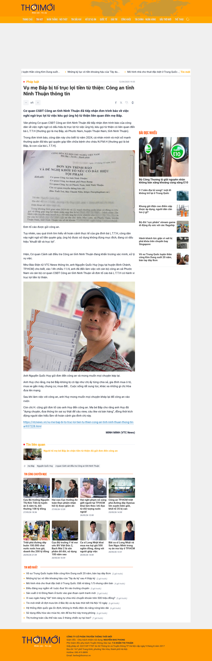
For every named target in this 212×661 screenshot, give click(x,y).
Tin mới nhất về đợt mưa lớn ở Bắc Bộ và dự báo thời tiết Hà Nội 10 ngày (72, 603)
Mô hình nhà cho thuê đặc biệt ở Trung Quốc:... (159, 71)
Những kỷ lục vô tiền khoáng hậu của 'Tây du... (99, 71)
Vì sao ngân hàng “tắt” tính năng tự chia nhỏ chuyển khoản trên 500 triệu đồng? (76, 598)
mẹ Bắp (31, 466)
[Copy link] (126, 102)
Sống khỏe (126, 19)
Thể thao (179, 19)
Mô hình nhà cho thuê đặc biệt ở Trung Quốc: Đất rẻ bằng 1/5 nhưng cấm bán (75, 583)
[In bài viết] (132, 102)
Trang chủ (27, 19)
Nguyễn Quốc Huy (45, 466)
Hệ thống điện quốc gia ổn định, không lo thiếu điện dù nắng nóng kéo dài (73, 608)
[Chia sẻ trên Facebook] (116, 103)
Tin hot (39, 19)
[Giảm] (26, 102)
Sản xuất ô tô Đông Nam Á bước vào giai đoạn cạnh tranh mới (67, 593)
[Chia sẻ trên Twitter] (121, 103)
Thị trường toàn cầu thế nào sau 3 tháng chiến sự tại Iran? (64, 618)
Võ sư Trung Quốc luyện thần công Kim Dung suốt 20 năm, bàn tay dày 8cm (74, 573)
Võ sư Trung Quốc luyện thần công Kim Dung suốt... (37, 71)
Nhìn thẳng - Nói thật (57, 19)
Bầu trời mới (165, 19)
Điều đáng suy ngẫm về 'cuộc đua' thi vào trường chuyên (63, 588)
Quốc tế (103, 19)
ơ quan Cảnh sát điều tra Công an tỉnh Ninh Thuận (77, 466)
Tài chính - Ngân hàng (145, 19)
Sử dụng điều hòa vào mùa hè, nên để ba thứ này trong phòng (66, 613)
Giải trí (114, 19)
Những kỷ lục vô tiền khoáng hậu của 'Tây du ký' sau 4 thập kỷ (66, 578)
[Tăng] (38, 102)
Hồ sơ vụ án (90, 19)
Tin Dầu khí (76, 19)
